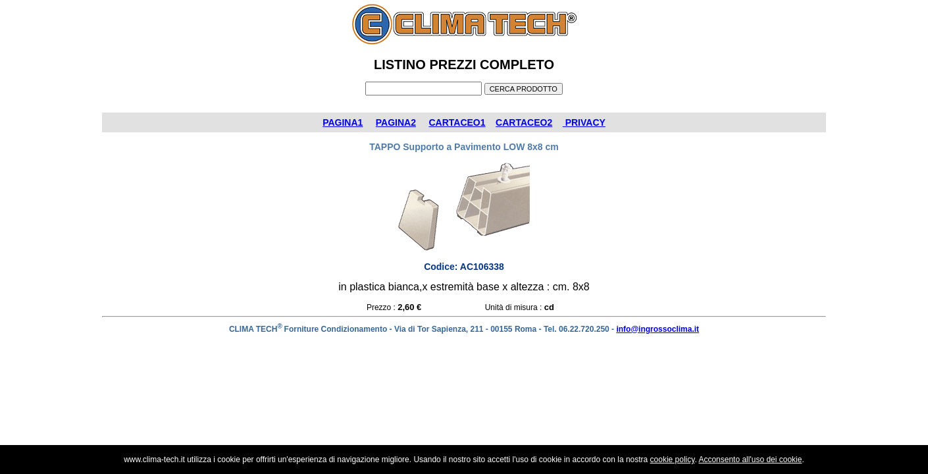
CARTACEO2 (524, 122)
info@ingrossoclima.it (657, 329)
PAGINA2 (396, 122)
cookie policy (672, 459)
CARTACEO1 (456, 122)
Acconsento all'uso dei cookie (750, 459)
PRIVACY (584, 122)
